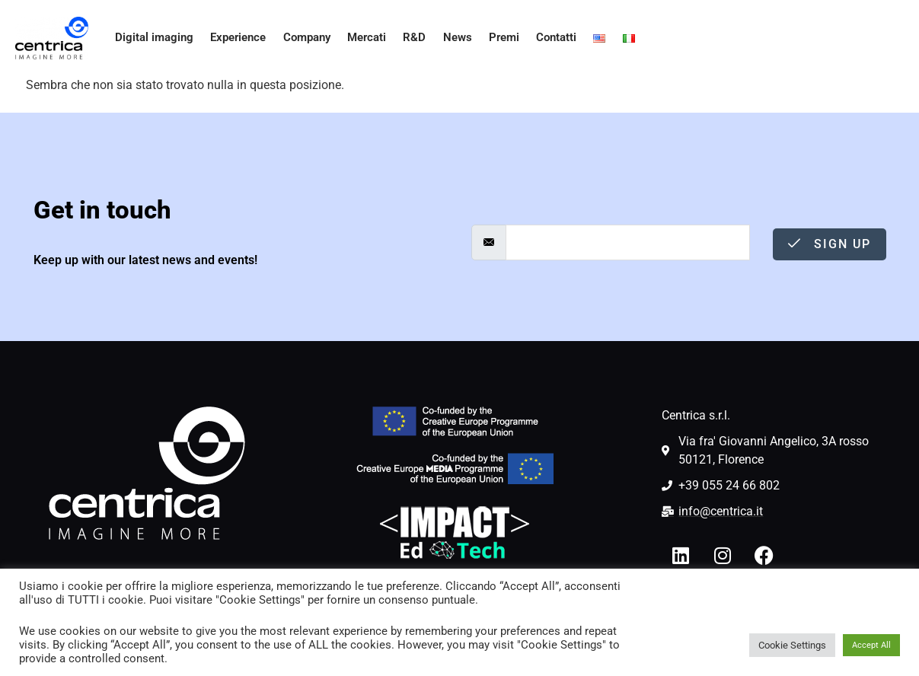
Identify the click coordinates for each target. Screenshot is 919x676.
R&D (409, 38)
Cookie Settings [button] (792, 645)
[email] (628, 242)
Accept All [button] (871, 645)
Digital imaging (150, 38)
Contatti (552, 38)
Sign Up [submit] (829, 244)
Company (301, 38)
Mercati (361, 38)
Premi (498, 38)
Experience (233, 38)
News (452, 38)
